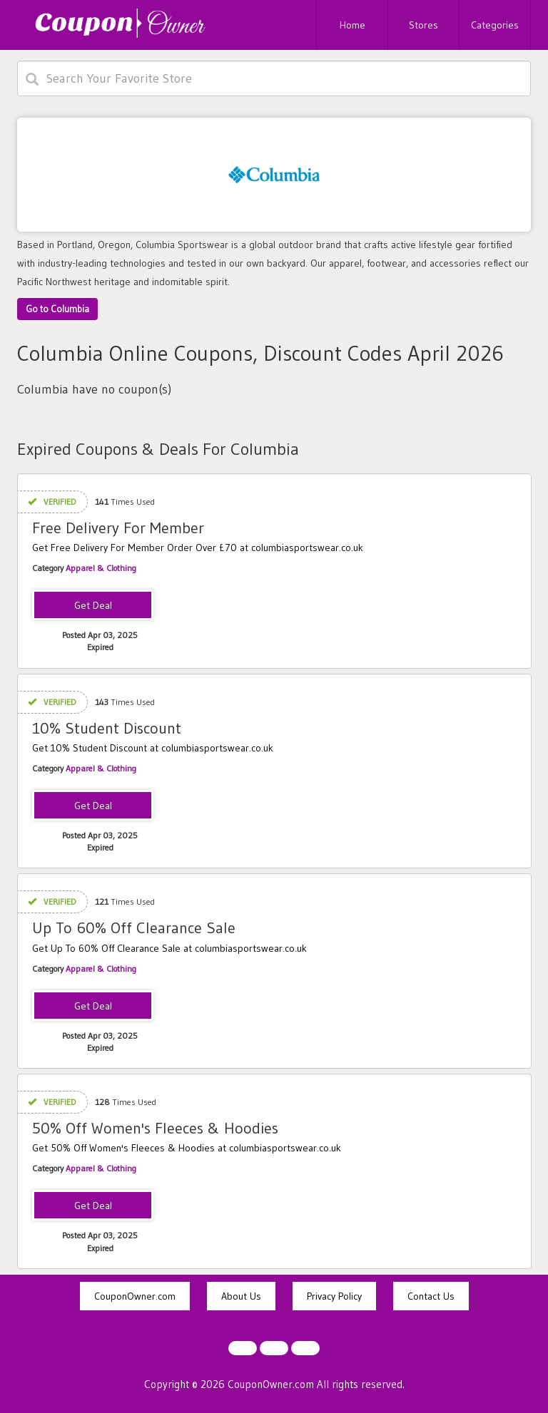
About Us (241, 1296)
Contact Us (431, 1296)
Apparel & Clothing (101, 567)
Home (352, 25)
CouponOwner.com (135, 1296)
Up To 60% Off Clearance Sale (133, 927)
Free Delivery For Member (118, 528)
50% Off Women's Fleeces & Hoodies (155, 1128)
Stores (423, 25)
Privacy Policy (334, 1296)
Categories (495, 25)
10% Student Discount (106, 728)
